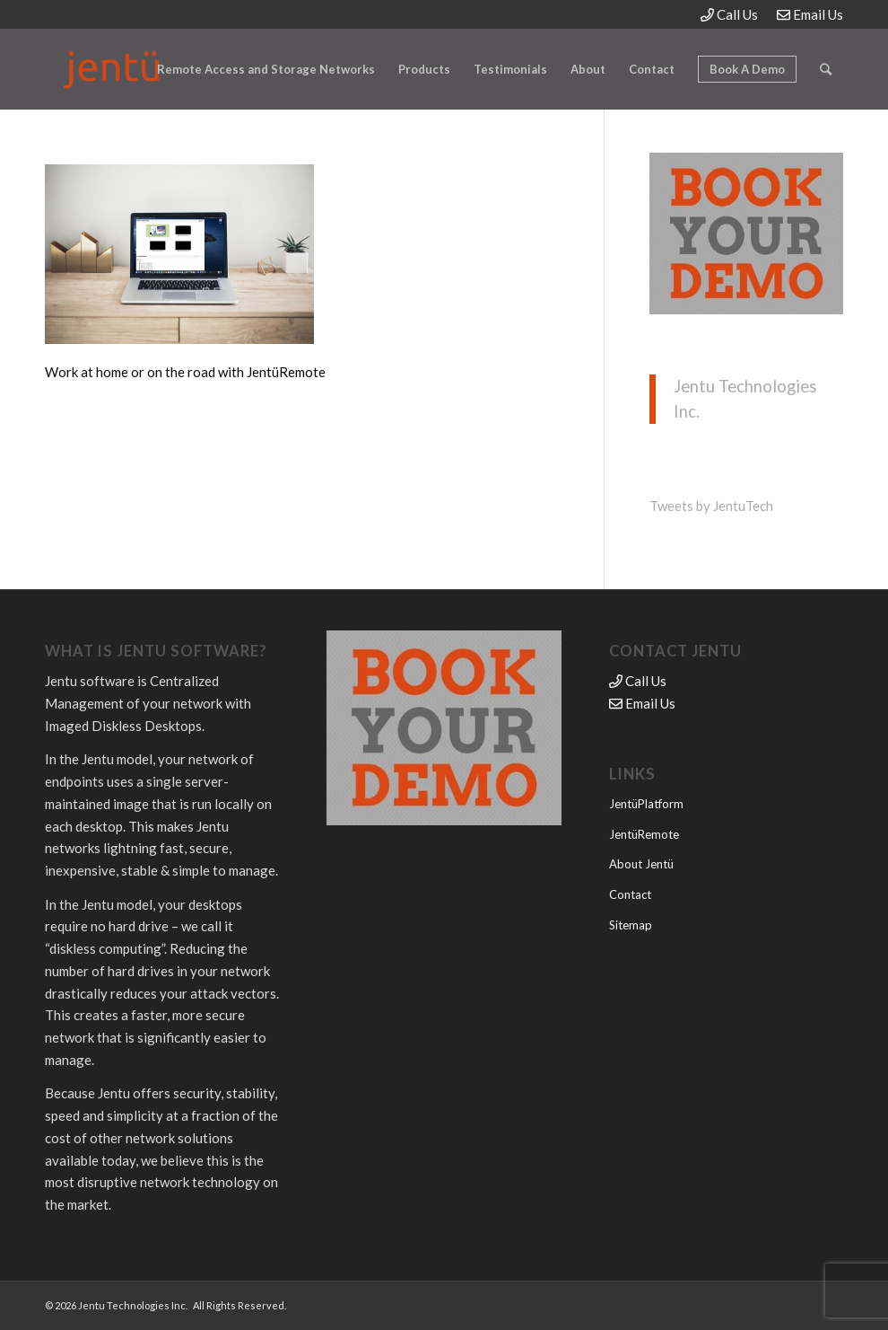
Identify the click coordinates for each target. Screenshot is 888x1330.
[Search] (825, 69)
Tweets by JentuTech (711, 506)
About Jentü (641, 864)
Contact (630, 894)
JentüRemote (644, 834)
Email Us (810, 14)
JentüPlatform (646, 804)
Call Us (729, 14)
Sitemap (630, 925)
